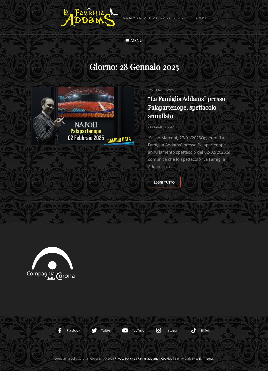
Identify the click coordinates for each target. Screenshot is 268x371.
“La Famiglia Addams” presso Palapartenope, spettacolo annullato (186, 106)
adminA (171, 126)
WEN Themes (205, 359)
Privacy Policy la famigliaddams (136, 359)
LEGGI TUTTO (168, 180)
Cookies (166, 359)
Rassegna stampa (161, 89)
